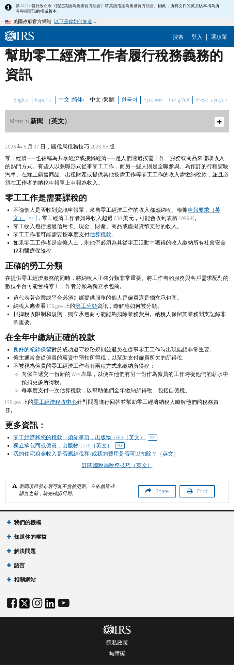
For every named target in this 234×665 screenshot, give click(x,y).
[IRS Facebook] (12, 603)
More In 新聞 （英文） (117, 122)
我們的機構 (27, 522)
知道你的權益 (30, 537)
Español (44, 100)
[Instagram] (37, 603)
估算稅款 (100, 234)
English (21, 100)
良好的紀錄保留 (32, 349)
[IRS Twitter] (24, 605)
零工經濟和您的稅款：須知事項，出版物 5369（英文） (85, 437)
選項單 (219, 37)
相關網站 (25, 580)
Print (202, 491)
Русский (152, 100)
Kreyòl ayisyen (211, 100)
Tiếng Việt (179, 100)
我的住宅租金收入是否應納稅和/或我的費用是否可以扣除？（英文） (96, 454)
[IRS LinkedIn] (50, 605)
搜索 (178, 37)
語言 (19, 565)
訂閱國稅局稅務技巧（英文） (117, 465)
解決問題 (25, 551)
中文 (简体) (71, 100)
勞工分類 (86, 306)
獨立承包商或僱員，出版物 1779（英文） (69, 445)
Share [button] (162, 491)
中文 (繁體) (102, 100)
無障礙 (117, 653)
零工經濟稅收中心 (55, 402)
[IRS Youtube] (63, 603)
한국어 (129, 100)
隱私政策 (117, 642)
